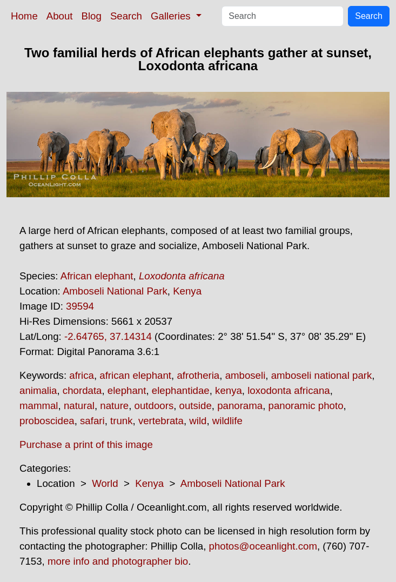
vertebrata (161, 420)
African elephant (97, 276)
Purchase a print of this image (86, 444)
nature (114, 405)
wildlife (227, 420)
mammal (38, 405)
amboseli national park (321, 375)
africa (81, 375)
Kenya (187, 291)
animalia (38, 390)
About (59, 16)
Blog (92, 16)
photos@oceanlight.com (263, 546)
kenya (228, 390)
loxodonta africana (288, 390)
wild (197, 420)
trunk (121, 420)
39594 (80, 306)
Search (126, 16)
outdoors (154, 405)
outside (195, 405)
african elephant (135, 375)
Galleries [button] (172, 16)
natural (79, 405)
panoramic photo (306, 405)
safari (92, 420)
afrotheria (198, 375)
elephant (127, 390)
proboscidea (47, 420)
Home (24, 16)
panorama (240, 405)
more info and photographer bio (118, 561)
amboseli (245, 375)
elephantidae (181, 390)
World (105, 483)
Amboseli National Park (115, 291)
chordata (82, 390)
